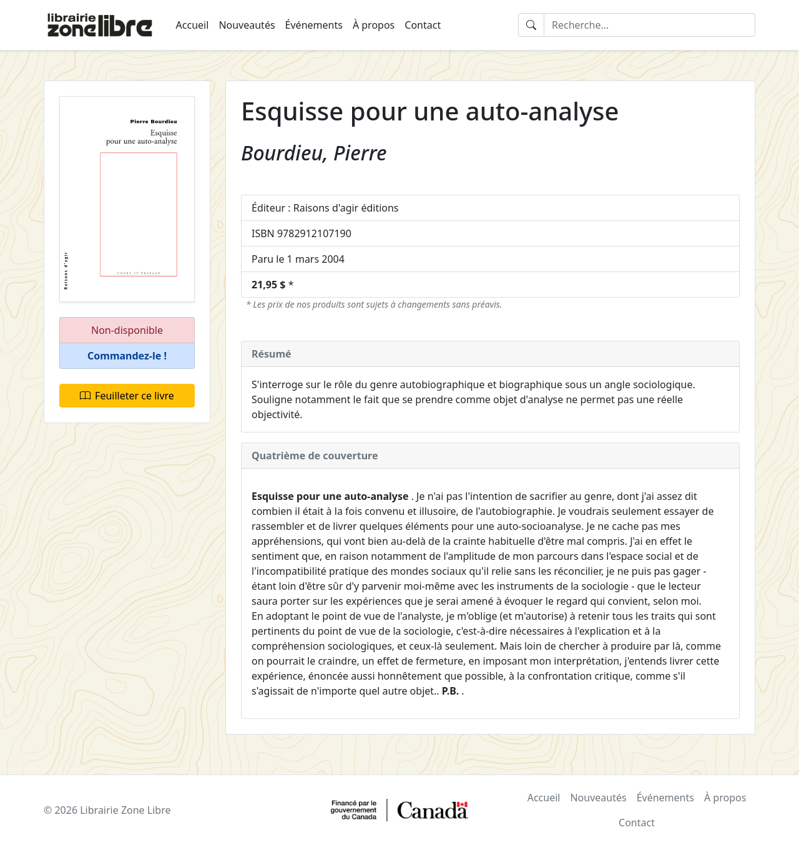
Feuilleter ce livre (127, 396)
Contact (422, 25)
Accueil (192, 25)
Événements (314, 25)
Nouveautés (246, 25)
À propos (374, 25)
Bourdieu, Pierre (314, 152)
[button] (127, 356)
